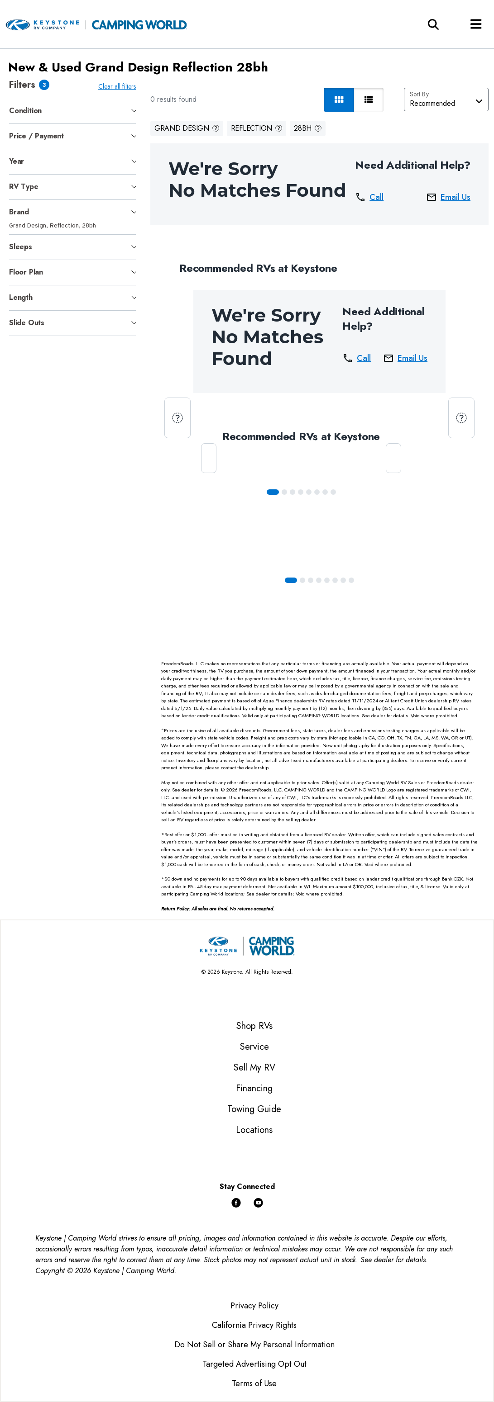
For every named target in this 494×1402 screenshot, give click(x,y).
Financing (254, 1088)
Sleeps (20, 247)
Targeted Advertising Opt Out (254, 1364)
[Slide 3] (302, 492)
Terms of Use (254, 1383)
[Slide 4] (310, 492)
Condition (25, 110)
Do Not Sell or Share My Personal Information (254, 1344)
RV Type (23, 186)
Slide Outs (26, 322)
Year (16, 161)
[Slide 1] (285, 492)
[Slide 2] (294, 492)
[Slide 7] (334, 492)
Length (21, 297)
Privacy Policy (254, 1306)
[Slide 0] (274, 492)
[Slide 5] (318, 492)
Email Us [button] (448, 197)
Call (369, 197)
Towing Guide (254, 1109)
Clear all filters (119, 86)
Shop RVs (254, 1026)
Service (254, 1046)
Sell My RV (254, 1067)
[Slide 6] (326, 492)
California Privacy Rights (254, 1325)
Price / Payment (36, 136)
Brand (19, 212)
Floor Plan (26, 272)
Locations (254, 1130)
